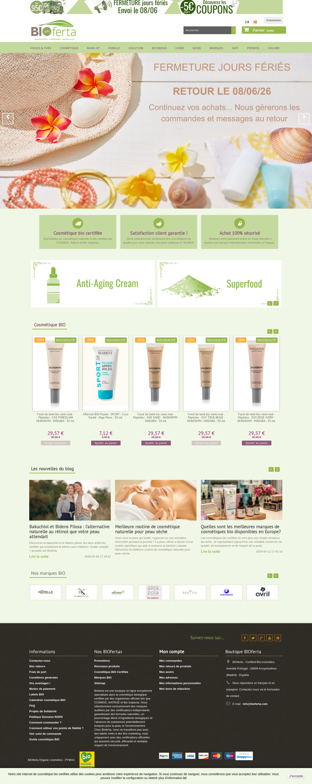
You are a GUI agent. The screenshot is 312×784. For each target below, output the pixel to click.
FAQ (32, 705)
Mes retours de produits (175, 666)
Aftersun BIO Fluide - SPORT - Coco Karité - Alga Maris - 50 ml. (105, 415)
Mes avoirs (166, 672)
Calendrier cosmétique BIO (47, 700)
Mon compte (171, 652)
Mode (197, 48)
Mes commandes (170, 660)
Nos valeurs (37, 666)
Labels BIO (36, 694)
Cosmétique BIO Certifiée (111, 672)
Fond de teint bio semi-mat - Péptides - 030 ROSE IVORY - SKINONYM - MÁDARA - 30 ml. (256, 417)
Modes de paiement (42, 688)
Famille (114, 48)
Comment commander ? (45, 722)
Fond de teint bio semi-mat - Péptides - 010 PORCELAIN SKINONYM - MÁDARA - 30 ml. (55, 417)
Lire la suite (39, 556)
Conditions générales (43, 677)
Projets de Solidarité (43, 711)
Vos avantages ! (39, 683)
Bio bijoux (159, 48)
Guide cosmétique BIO (44, 739)
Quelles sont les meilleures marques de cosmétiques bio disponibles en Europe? (241, 529)
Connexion (273, 20)
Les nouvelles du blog (52, 469)
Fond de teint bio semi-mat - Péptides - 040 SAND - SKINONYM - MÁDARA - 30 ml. (156, 417)
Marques (216, 48)
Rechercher (233, 30)
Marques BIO (103, 677)
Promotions (102, 660)
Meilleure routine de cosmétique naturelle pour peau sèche (147, 529)
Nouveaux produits (107, 666)
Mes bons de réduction (174, 688)
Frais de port (37, 672)
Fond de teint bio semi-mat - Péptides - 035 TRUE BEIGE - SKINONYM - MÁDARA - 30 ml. (206, 417)
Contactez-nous (39, 660)
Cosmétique (69, 48)
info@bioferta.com (255, 704)
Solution (135, 48)
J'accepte (296, 776)
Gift (235, 48)
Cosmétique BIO (49, 325)
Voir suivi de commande (45, 733)
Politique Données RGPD (46, 717)
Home (180, 48)
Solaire (274, 48)
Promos (253, 48)
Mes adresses (168, 677)
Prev (7, 118)
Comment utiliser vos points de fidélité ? (56, 728)
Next (304, 118)
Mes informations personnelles (180, 683)
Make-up (93, 48)
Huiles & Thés (40, 48)
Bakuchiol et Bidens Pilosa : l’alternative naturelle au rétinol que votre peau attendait (69, 532)
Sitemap (99, 683)
